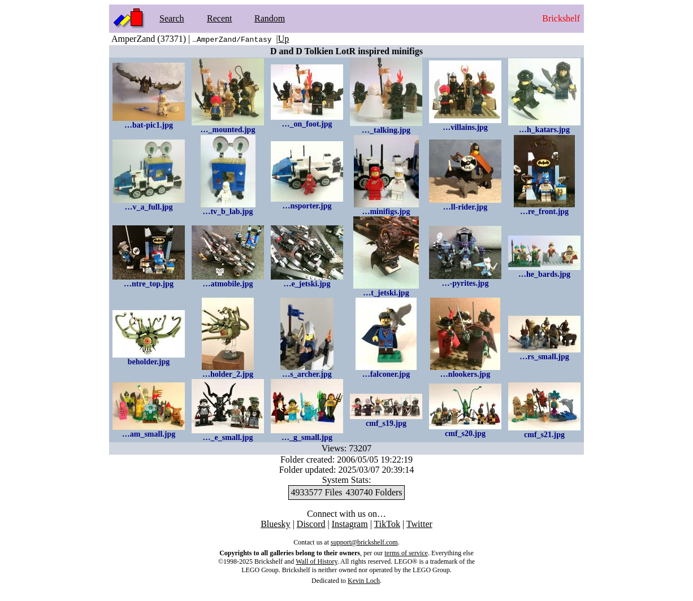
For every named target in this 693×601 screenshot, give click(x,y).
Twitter (419, 524)
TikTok (387, 524)
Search (171, 18)
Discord (311, 524)
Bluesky (275, 524)
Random (269, 18)
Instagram (350, 524)
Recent (219, 18)
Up (283, 38)
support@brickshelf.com (364, 542)
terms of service (406, 553)
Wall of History (316, 561)
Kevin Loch (364, 581)
